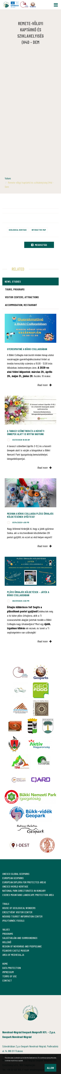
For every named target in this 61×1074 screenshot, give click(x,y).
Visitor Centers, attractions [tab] (22, 297)
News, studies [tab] (13, 281)
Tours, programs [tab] (15, 289)
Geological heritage (18, 229)
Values (8, 178)
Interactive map (39, 229)
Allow (50, 1067)
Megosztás (39, 245)
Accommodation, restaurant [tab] (21, 305)
